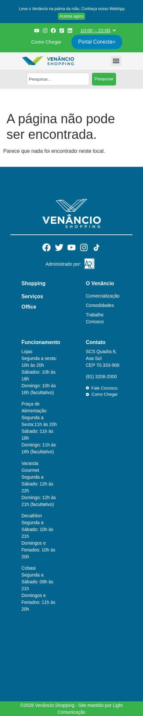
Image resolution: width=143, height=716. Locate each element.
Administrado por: (63, 264)
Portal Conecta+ (96, 42)
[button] (71, 9)
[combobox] (58, 79)
